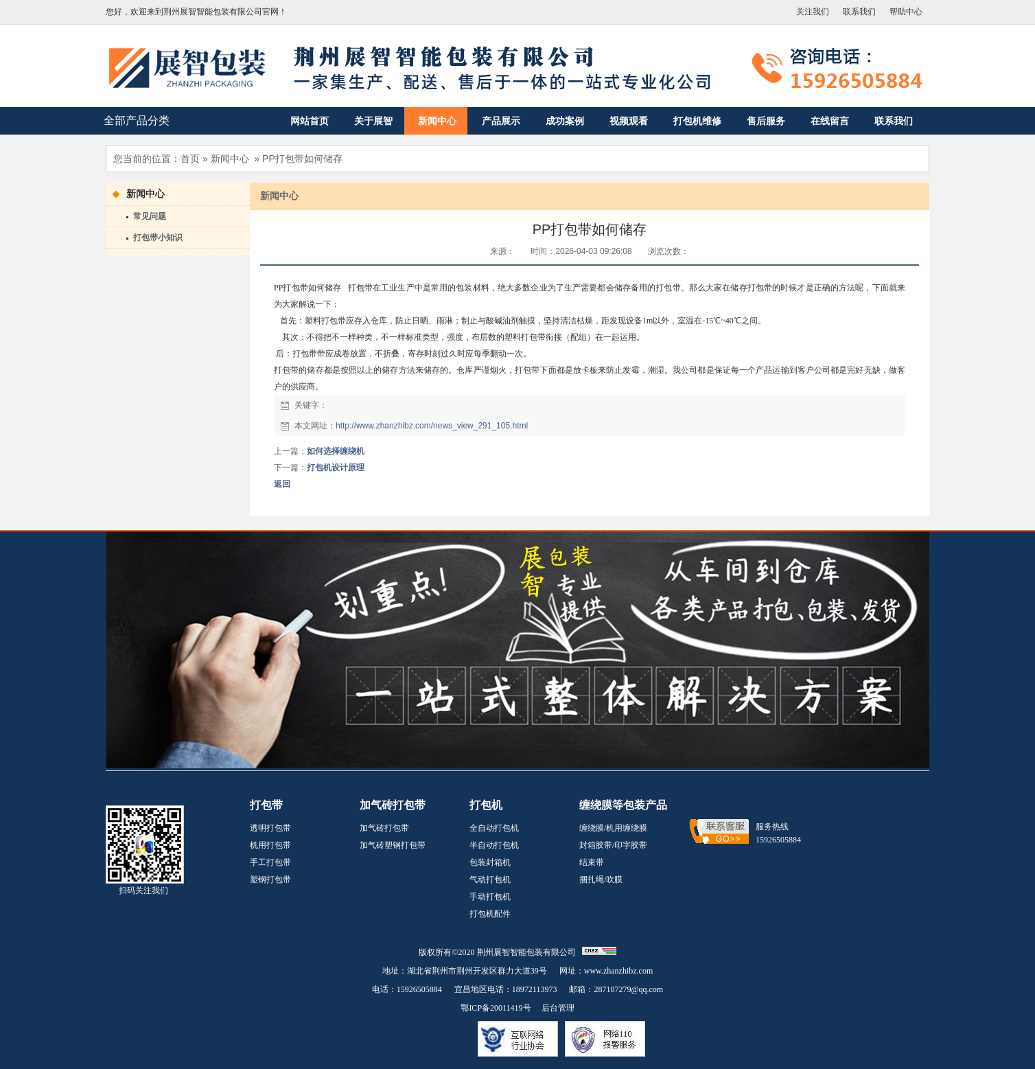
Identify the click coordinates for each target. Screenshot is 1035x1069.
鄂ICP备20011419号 (496, 1008)
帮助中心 (905, 11)
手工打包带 (270, 862)
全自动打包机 (494, 828)
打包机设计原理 (335, 467)
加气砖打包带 (384, 828)
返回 (282, 484)
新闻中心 (230, 158)
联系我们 (859, 11)
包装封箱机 (490, 862)
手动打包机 (490, 896)
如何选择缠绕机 (335, 451)
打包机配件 (490, 914)
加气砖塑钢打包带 (393, 845)
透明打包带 (270, 828)
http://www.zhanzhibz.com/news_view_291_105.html (432, 425)
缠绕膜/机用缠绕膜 (613, 828)
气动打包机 (490, 879)
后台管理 (558, 1008)
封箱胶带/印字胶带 (613, 845)
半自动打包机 (494, 845)
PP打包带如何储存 (302, 158)
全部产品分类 (137, 120)
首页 (190, 158)
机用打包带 (270, 845)
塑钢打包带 (270, 879)
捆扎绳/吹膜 (601, 879)
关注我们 (812, 11)
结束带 (591, 862)
